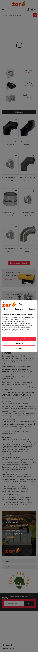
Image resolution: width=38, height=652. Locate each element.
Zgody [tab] (6, 309)
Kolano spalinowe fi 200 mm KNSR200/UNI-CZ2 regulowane (28, 142)
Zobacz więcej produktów (19, 263)
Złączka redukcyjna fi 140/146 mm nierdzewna (10, 213)
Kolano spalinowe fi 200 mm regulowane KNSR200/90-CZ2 (10, 142)
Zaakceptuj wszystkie (19, 339)
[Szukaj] (19, 15)
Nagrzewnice (11, 275)
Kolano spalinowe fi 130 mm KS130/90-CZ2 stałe (28, 177)
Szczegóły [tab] (19, 309)
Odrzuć (19, 348)
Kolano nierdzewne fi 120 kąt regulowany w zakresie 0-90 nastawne (28, 248)
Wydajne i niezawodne (12, 272)
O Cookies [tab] (31, 309)
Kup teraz (8, 279)
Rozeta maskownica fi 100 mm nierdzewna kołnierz (10, 248)
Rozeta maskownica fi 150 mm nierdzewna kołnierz (28, 213)
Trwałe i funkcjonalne (12, 294)
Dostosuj (19, 343)
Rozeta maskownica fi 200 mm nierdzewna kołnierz (10, 177)
